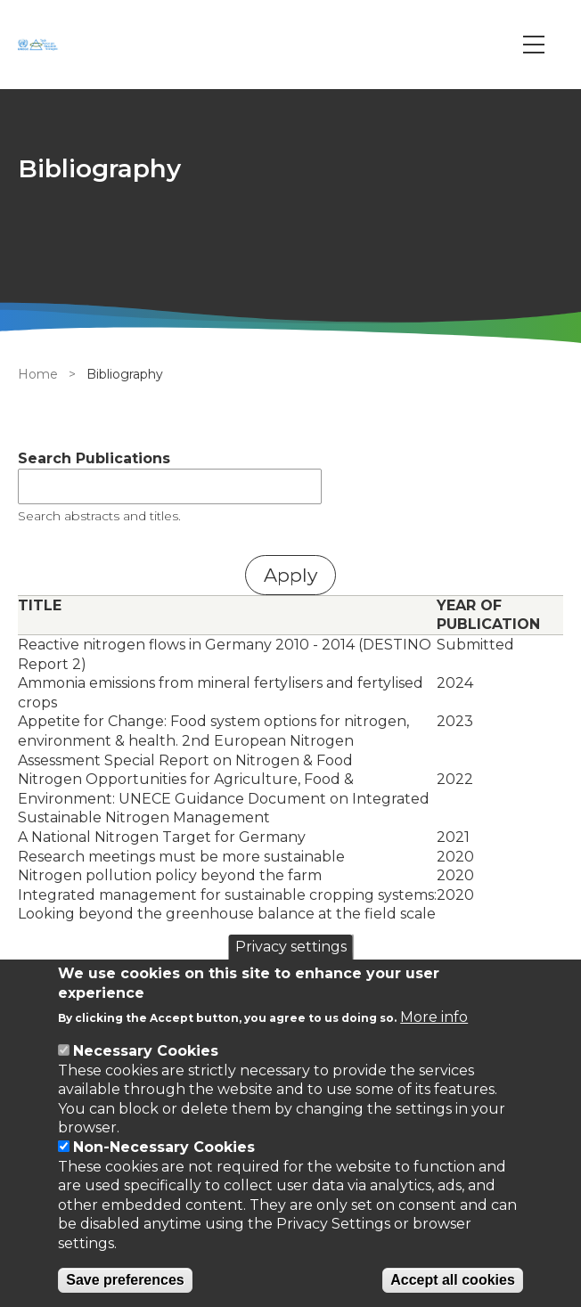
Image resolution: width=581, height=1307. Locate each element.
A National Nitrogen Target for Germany (162, 837)
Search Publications (94, 458)
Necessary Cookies (145, 1050)
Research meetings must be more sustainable (181, 856)
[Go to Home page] (40, 44)
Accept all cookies (452, 1279)
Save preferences (125, 1279)
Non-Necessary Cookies (164, 1147)
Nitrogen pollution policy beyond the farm (170, 875)
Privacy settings (291, 946)
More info (434, 1017)
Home (38, 374)
